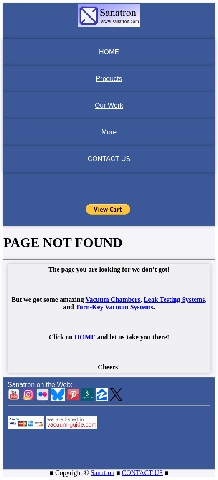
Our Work (109, 105)
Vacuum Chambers (112, 299)
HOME (109, 52)
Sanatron (102, 472)
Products (109, 78)
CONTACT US (109, 158)
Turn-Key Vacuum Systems (114, 307)
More (109, 132)
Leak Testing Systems (174, 299)
